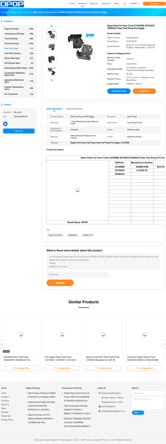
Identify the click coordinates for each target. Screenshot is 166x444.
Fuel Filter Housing (18, 53)
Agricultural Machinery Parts (18, 81)
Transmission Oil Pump (18, 33)
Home (4, 393)
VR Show (5, 401)
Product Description (74, 109)
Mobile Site (6, 416)
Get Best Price (119, 91)
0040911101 (88, 235)
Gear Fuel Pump (18, 48)
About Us (5, 404)
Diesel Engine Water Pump (18, 68)
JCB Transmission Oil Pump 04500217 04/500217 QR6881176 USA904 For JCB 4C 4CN (77, 410)
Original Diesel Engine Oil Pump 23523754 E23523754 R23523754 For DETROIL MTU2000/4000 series (41, 406)
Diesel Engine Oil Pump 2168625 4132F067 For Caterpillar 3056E (42, 395)
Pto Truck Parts (18, 94)
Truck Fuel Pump (18, 43)
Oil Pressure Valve (18, 63)
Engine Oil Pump (18, 28)
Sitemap (4, 412)
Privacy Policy (7, 420)
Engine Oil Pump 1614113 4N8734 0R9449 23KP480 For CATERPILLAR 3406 (40, 419)
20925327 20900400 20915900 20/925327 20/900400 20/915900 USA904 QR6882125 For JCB (77, 423)
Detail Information (54, 109)
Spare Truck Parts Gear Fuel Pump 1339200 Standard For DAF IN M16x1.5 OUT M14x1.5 (102, 360)
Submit (60, 282)
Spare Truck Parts (55, 235)
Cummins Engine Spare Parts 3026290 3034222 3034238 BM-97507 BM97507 (143, 360)
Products (5, 397)
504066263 (72, 235)
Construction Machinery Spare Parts (18, 74)
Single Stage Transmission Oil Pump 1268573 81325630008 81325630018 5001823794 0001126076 (76, 397)
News (3, 408)
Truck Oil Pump (18, 38)
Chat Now (154, 4)
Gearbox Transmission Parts (18, 88)
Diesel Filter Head (18, 58)
